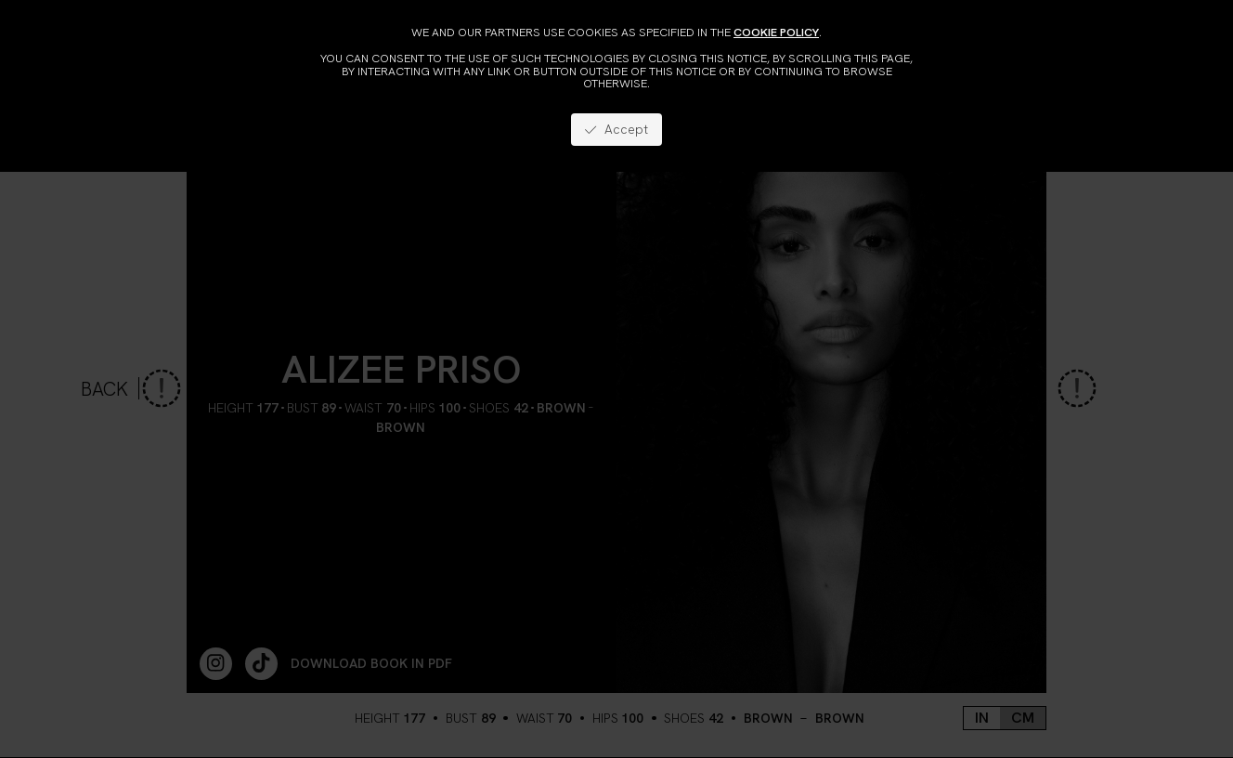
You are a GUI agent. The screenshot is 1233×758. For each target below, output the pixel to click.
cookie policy (776, 32)
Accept (616, 129)
